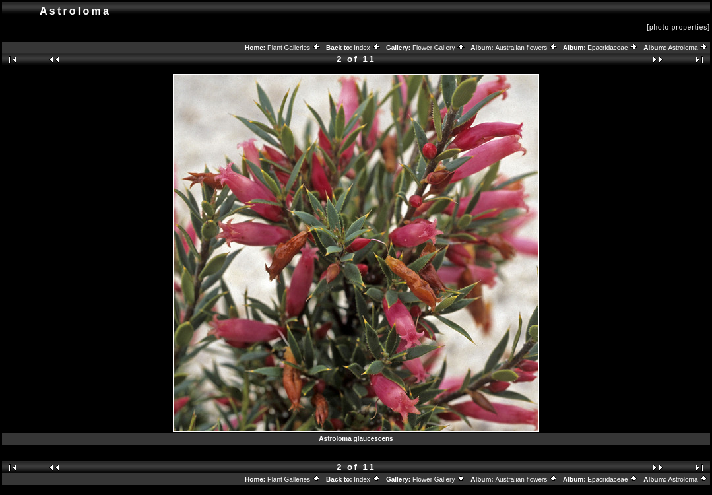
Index (367, 47)
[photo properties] (678, 27)
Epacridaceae (612, 47)
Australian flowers (526, 47)
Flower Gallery (438, 47)
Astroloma (688, 47)
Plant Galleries (294, 47)
